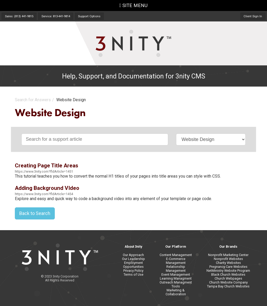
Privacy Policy (133, 271)
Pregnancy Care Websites (228, 267)
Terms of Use (133, 274)
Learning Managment (176, 278)
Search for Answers (33, 99)
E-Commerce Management (176, 261)
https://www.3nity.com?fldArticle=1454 (44, 194)
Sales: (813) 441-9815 (19, 16)
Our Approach (133, 255)
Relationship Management (176, 269)
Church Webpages (228, 278)
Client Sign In (253, 16)
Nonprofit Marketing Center (228, 255)
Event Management (175, 274)
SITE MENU (133, 5)
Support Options (89, 16)
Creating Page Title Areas (46, 165)
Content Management (176, 255)
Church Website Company (228, 282)
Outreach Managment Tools (176, 284)
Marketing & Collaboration (176, 292)
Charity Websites (228, 263)
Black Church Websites (228, 274)
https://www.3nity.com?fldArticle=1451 (44, 171)
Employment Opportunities (133, 265)
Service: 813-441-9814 (55, 16)
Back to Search (34, 213)
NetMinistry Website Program (228, 271)
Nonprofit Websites (228, 259)
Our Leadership (133, 259)
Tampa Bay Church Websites (228, 286)
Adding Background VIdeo (47, 188)
